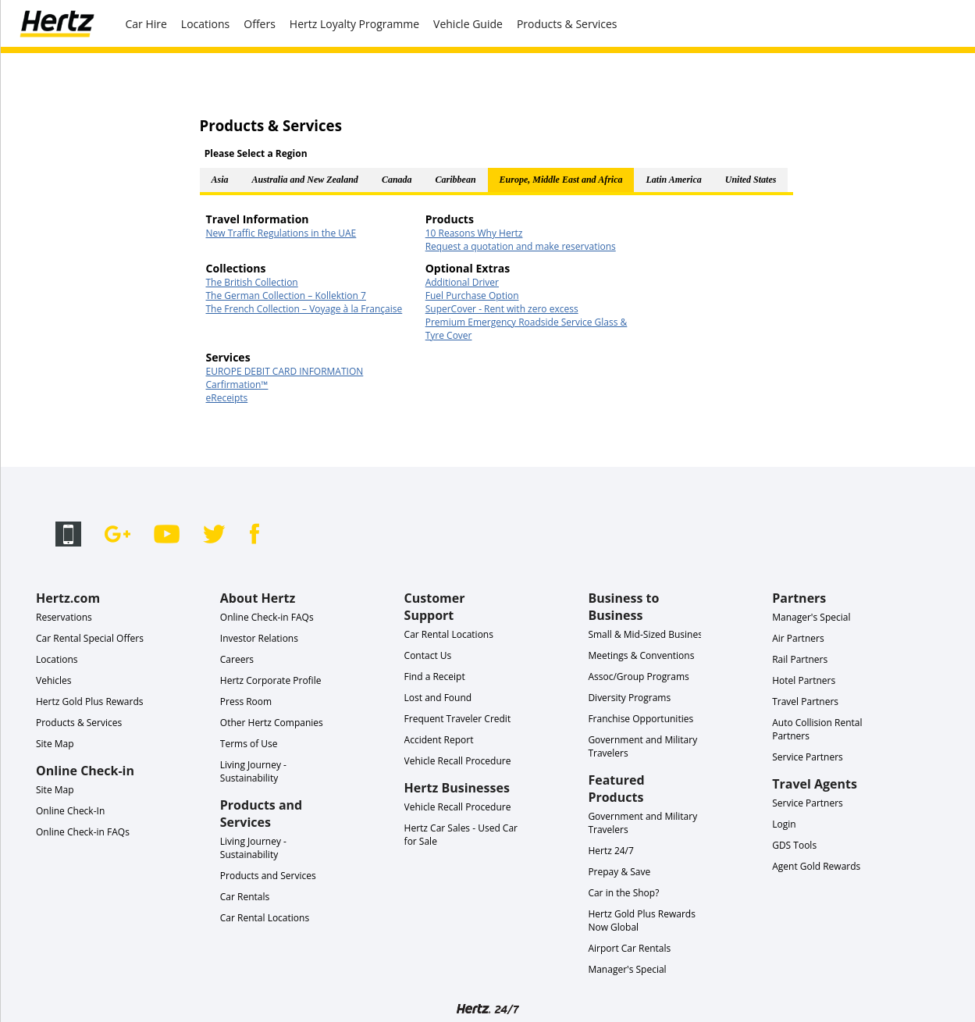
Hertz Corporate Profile (271, 680)
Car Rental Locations (264, 917)
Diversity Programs (629, 697)
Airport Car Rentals (629, 948)
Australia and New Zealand (305, 179)
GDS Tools (794, 845)
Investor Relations (259, 638)
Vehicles (54, 680)
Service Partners (807, 757)
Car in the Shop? (623, 892)
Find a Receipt (434, 676)
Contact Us (428, 655)
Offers (260, 23)
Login (783, 824)
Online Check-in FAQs (83, 832)
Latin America (673, 179)
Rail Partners (799, 659)
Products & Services (567, 23)
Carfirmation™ (237, 384)
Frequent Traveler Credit (457, 718)
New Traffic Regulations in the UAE (281, 233)
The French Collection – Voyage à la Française (304, 308)
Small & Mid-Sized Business (647, 634)
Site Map (55, 743)
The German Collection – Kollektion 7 (286, 295)
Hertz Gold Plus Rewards (89, 701)
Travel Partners (805, 701)
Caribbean (456, 179)
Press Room (246, 701)
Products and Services (268, 875)
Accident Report (439, 739)
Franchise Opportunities (640, 718)
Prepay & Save (619, 871)
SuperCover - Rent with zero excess (501, 308)
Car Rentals (244, 896)
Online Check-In (70, 810)
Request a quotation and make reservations (520, 246)
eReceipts (227, 397)
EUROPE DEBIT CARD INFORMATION (285, 371)
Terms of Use (249, 743)
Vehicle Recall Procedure (457, 760)
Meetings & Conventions (641, 655)
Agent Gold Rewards (816, 866)
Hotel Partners (803, 680)
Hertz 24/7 (611, 850)
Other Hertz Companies (271, 722)
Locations (205, 23)
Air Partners (798, 638)
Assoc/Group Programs (638, 676)
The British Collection (252, 282)
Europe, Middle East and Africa (561, 179)
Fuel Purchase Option (472, 295)
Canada (397, 179)
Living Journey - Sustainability (253, 771)
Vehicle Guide (468, 23)
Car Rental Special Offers (90, 638)
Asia (220, 179)
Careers (237, 659)
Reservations (64, 617)
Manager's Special (627, 969)
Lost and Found (438, 697)
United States (751, 179)
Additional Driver (462, 282)
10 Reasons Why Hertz (474, 233)
